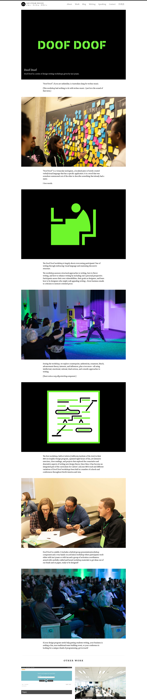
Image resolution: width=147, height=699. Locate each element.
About (69, 4)
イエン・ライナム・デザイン (36, 5)
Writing (92, 4)
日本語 (121, 4)
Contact (112, 4)
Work (77, 4)
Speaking (102, 4)
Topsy (24, 692)
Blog (84, 4)
